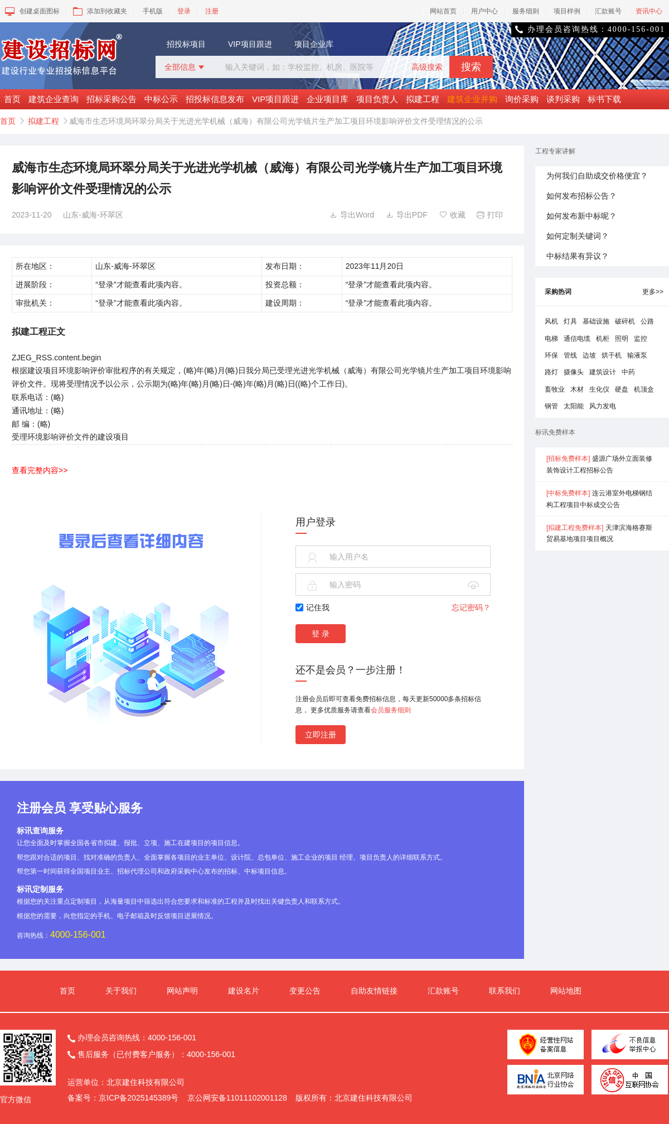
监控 (640, 338)
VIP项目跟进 (250, 44)
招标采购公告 (111, 99)
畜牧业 (555, 389)
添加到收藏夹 (99, 11)
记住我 (312, 607)
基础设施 (596, 321)
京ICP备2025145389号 (138, 1097)
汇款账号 (608, 11)
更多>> (652, 292)
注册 (212, 11)
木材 (577, 389)
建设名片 (243, 990)
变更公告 (305, 990)
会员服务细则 (391, 710)
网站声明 (182, 990)
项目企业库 (313, 44)
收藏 (452, 214)
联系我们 (504, 990)
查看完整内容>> (39, 470)
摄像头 (574, 372)
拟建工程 (422, 99)
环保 (551, 355)
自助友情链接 (374, 990)
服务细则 (525, 11)
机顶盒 (644, 389)
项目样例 (567, 11)
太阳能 (574, 406)
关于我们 (121, 990)
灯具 (570, 321)
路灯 (551, 372)
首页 (12, 99)
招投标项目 (186, 44)
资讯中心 (649, 11)
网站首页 (443, 11)
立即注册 (320, 734)
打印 (490, 214)
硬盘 (621, 389)
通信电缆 (577, 338)
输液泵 (637, 355)
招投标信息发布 (215, 99)
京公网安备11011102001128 (237, 1097)
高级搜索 (427, 66)
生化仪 (599, 389)
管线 (570, 355)
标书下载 (604, 99)
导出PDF (407, 214)
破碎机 (625, 321)
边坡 (589, 355)
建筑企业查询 (53, 99)
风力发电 (602, 406)
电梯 (551, 338)
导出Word (351, 214)
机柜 (602, 338)
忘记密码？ (471, 607)
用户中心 (484, 11)
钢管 (551, 406)
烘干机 (612, 355)
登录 (184, 11)
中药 (628, 372)
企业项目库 (327, 99)
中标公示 (161, 99)
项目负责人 (377, 99)
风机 (551, 321)
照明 (621, 338)
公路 (647, 321)
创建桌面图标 (31, 11)
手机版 (153, 11)
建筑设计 (602, 372)
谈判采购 (563, 99)
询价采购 (522, 99)
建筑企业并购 (472, 99)
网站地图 (565, 990)
